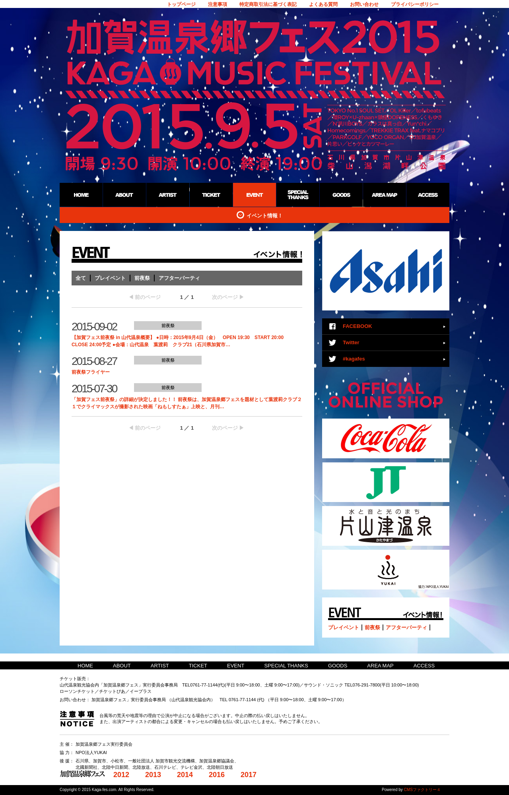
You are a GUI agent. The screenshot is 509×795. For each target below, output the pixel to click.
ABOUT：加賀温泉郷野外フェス (124, 195)
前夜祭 (142, 278)
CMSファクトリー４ (422, 789)
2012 (121, 775)
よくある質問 (323, 4)
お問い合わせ (364, 4)
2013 (153, 775)
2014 (185, 775)
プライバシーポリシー (415, 4)
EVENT (235, 666)
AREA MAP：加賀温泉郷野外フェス (384, 195)
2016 (217, 775)
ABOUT (122, 666)
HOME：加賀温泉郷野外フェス (81, 195)
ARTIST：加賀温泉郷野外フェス (167, 195)
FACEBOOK (357, 326)
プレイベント (110, 278)
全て (81, 278)
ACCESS (424, 666)
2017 (248, 775)
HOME (85, 666)
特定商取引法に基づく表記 (268, 4)
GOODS (337, 666)
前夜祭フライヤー (91, 372)
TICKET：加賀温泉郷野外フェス (211, 195)
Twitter (351, 342)
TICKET (198, 666)
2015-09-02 (94, 326)
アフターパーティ (179, 278)
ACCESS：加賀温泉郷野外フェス (427, 195)
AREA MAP (380, 666)
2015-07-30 (94, 388)
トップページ (181, 4)
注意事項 (217, 4)
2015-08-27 (94, 361)
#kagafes (354, 359)
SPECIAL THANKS (286, 666)
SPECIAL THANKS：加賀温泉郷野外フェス (297, 195)
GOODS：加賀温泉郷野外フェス (341, 195)
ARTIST (160, 666)
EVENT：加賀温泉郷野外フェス (254, 195)
